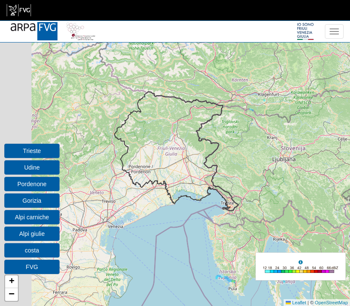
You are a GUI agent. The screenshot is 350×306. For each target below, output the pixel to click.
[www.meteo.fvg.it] (34, 26)
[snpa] (81, 26)
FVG (32, 267)
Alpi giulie (32, 233)
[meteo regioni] (2, 31)
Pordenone (32, 184)
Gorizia (32, 200)
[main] (18, 10)
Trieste (32, 150)
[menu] (334, 31)
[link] (18, 10)
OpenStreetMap (331, 302)
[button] (11, 281)
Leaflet (296, 302)
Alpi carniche (32, 217)
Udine (32, 167)
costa (32, 250)
